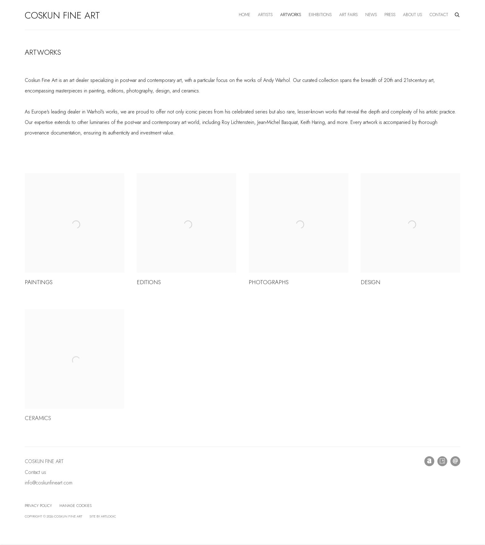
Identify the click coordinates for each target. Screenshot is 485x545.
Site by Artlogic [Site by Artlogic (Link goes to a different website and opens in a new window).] (102, 516)
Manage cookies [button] (75, 506)
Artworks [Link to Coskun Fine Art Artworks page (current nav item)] (290, 14)
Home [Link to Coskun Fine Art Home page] (244, 14)
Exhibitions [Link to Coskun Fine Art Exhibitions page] (320, 14)
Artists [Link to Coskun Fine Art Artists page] (265, 14)
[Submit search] (457, 14)
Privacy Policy (38, 506)
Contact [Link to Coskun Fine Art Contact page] (439, 14)
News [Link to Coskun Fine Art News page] (371, 14)
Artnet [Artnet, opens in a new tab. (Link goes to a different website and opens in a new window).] (429, 461)
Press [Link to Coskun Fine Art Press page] (389, 14)
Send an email (455, 461)
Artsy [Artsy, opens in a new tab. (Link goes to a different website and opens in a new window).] (442, 461)
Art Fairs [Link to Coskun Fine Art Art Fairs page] (348, 14)
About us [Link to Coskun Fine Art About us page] (412, 14)
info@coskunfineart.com (48, 482)
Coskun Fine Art (62, 15)
